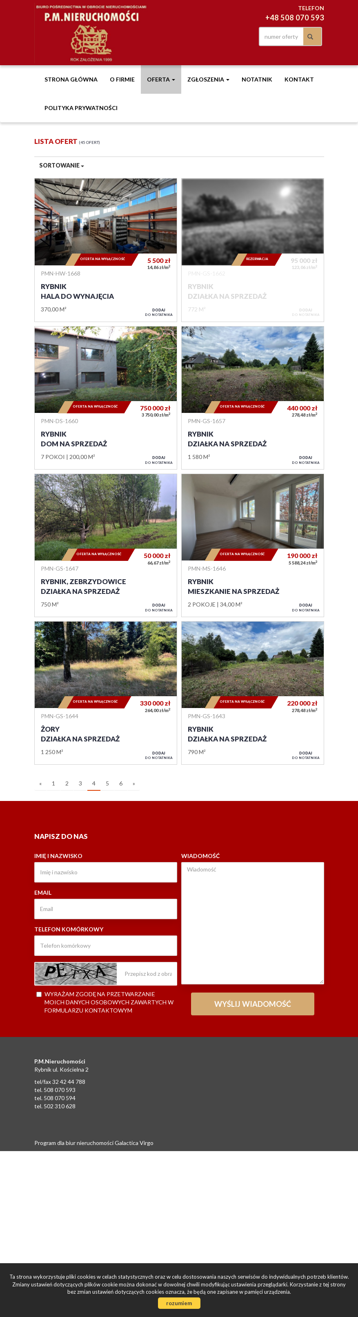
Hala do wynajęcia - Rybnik (106, 250)
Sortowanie (61, 165)
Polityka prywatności (81, 107)
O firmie (122, 79)
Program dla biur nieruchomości (74, 1142)
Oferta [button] (161, 79)
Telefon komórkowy (68, 929)
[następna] (134, 784)
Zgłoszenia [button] (208, 79)
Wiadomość (200, 855)
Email (42, 892)
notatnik (257, 79)
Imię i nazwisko (58, 855)
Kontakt (299, 79)
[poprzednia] (40, 784)
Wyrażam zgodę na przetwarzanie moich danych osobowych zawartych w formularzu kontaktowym (104, 1002)
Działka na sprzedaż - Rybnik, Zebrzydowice (106, 545)
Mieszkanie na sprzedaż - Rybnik (253, 545)
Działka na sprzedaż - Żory (106, 693)
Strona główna (71, 79)
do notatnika (159, 312)
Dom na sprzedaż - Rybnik (106, 397)
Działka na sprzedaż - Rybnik (253, 250)
